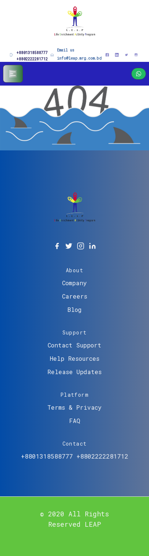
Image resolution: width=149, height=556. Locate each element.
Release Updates (74, 372)
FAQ (74, 421)
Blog (74, 309)
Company (74, 283)
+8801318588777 (32, 52)
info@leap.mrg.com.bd (79, 58)
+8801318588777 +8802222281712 (74, 456)
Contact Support (74, 345)
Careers (74, 296)
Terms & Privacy (74, 407)
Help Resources (74, 358)
